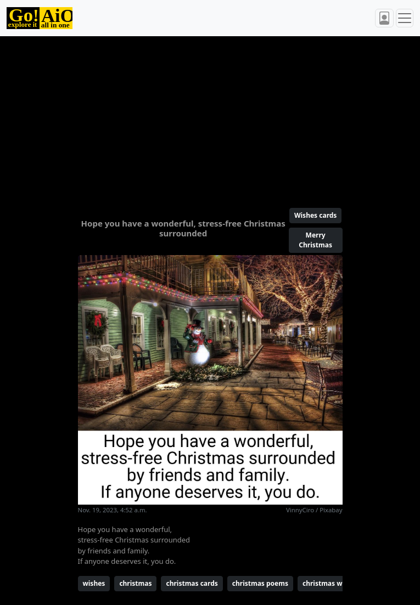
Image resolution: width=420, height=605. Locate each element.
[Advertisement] (210, 117)
